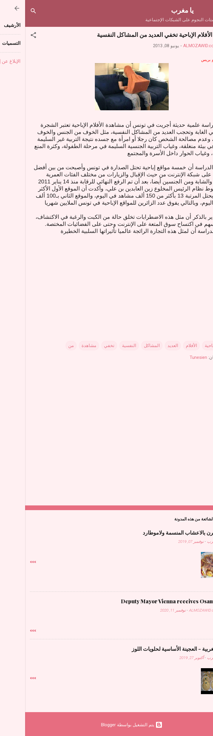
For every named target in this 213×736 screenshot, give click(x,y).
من (46, 345)
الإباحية (186, 345)
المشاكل (127, 345)
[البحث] (8, 12)
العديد (147, 345)
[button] (8, 36)
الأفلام (166, 345)
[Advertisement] (106, 280)
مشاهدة (63, 345)
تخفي (84, 345)
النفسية (104, 345)
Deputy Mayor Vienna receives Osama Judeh (152, 601)
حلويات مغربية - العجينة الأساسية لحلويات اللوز (157, 648)
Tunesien (173, 357)
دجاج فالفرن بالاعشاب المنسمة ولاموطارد (163, 532)
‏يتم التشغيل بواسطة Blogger (106, 724)
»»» (8, 561)
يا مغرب (157, 9)
